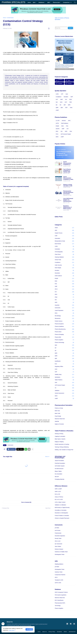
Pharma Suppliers (64, 340)
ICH (66, 99)
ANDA (64, 227)
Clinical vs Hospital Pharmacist (62, 518)
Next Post (47, 508)
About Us (44, 631)
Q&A (34, 2)
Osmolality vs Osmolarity (60, 510)
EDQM (57, 126)
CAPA (57, 94)
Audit (64, 236)
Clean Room (64, 254)
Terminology (57, 605)
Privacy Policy (52, 631)
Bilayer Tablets (58, 471)
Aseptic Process (64, 233)
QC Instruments (58, 543)
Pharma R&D (64, 337)
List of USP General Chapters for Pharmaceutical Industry (68, 200)
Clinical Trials (64, 259)
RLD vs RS (57, 494)
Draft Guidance (64, 123)
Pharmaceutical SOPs (60, 603)
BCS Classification (59, 600)
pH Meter (57, 527)
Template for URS (59, 580)
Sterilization (64, 377)
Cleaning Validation (64, 257)
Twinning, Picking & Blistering (62, 447)
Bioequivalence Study (64, 241)
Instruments (64, 308)
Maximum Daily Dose (60, 418)
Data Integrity (64, 268)
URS (64, 382)
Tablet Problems (64, 380)
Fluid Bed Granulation (60, 463)
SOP (66, 107)
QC (60, 104)
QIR (65, 104)
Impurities (64, 305)
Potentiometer (58, 533)
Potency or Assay (59, 408)
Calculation (64, 249)
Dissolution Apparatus (60, 535)
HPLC (64, 289)
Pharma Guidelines (64, 326)
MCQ (64, 313)
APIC (69, 120)
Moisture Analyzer (59, 549)
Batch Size (57, 410)
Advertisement (72, 631)
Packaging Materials (59, 479)
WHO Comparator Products (61, 592)
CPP (62, 94)
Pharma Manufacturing (64, 329)
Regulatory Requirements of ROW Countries (67, 207)
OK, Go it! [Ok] (29, 629)
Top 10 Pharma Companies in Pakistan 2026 (67, 171)
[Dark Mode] (71, 2)
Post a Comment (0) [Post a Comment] (26, 502)
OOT (66, 102)
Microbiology (64, 316)
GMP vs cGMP (58, 488)
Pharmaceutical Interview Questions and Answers (68, 192)
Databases (41, 2)
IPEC (57, 131)
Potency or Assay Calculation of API (67, 185)
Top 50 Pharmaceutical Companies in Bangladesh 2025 (67, 163)
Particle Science (64, 321)
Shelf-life (57, 421)
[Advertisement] (26, 486)
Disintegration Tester (59, 554)
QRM (57, 107)
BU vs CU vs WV (59, 499)
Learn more (11, 630)
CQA (67, 94)
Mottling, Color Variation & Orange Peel (64, 449)
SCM (64, 369)
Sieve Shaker (58, 546)
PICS (57, 134)
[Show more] (32, 449)
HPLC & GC (57, 541)
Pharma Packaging (64, 334)
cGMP (57, 110)
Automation (64, 238)
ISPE (66, 131)
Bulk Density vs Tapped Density (62, 507)
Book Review (64, 244)
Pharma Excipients (64, 324)
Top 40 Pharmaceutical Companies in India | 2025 (68, 178)
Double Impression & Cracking (62, 444)
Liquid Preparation (64, 310)
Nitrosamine (64, 318)
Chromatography (64, 252)
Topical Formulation (59, 460)
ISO (57, 102)
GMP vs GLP (58, 491)
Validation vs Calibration (60, 504)
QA (56, 104)
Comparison (66, 2)
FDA (67, 126)
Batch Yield (57, 413)
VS (64, 388)
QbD (48, 2)
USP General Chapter (66, 134)
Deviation (66, 96)
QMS (69, 104)
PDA (71, 131)
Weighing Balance (59, 564)
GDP (72, 96)
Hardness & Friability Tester (61, 551)
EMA (62, 126)
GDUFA (57, 128)
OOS (61, 102)
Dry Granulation (58, 474)
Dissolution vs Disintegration (61, 512)
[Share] (48, 28)
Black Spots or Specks (60, 439)
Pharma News (64, 332)
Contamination (10, 17)
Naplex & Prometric (59, 424)
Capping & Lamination (60, 436)
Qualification (64, 361)
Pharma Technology (64, 342)
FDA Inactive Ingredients (60, 595)
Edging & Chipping (59, 441)
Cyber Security (64, 265)
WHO (57, 136)
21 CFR (57, 120)
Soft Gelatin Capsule (59, 465)
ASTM (57, 123)
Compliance (58, 96)
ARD (64, 230)
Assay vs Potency (59, 496)
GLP (57, 99)
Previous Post (5, 508)
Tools (71, 107)
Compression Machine (60, 574)
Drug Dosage (58, 416)
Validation (64, 390)
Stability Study (64, 374)
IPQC (70, 99)
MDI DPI (57, 476)
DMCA (65, 631)
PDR (70, 102)
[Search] (74, 2)
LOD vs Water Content (60, 502)
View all (47, 456)
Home (29, 2)
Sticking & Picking (59, 433)
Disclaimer (59, 631)
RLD (64, 364)
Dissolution (64, 273)
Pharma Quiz (56, 2)
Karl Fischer (57, 530)
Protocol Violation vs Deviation (62, 515)
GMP (61, 99)
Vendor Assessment (64, 393)
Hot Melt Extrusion (59, 468)
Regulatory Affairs (64, 366)
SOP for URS (58, 582)
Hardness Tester (58, 572)
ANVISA (64, 120)
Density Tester (58, 538)
